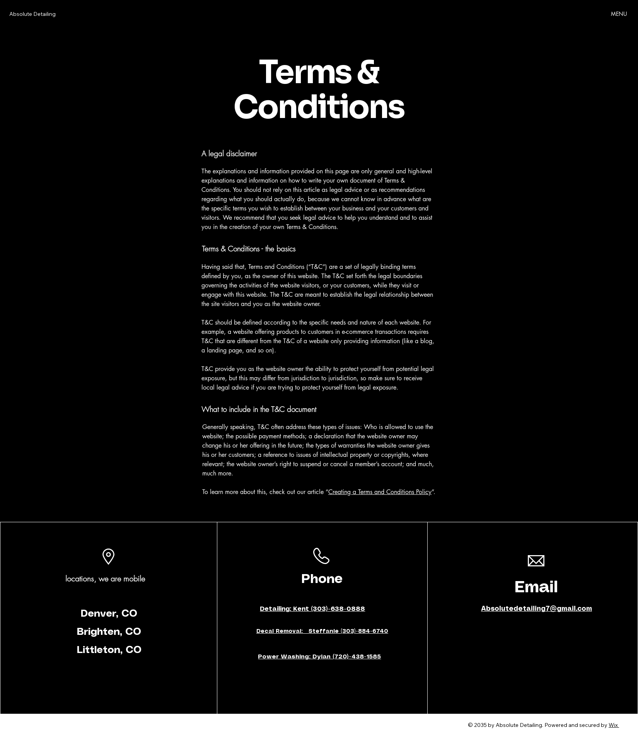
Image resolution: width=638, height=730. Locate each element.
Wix (613, 724)
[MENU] (619, 13)
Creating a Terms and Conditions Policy (380, 492)
